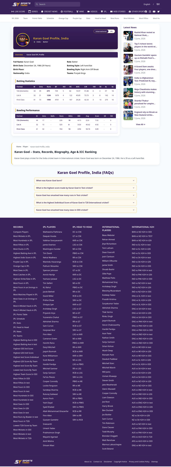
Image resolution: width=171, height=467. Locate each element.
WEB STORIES (117, 11)
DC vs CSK (77, 232)
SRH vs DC (77, 301)
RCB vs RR (77, 412)
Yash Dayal (48, 403)
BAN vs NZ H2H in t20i (142, 241)
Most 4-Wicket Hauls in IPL (25, 306)
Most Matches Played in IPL (25, 295)
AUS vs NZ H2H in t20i (141, 382)
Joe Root (106, 402)
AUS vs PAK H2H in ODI (142, 429)
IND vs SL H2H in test (141, 245)
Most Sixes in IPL (20, 271)
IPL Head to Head (21, 328)
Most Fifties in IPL (21, 245)
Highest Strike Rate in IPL (24, 279)
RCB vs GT (77, 326)
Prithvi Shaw (48, 301)
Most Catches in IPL (22, 275)
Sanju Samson (49, 373)
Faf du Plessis (49, 377)
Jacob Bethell (49, 292)
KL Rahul (47, 288)
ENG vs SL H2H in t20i (141, 301)
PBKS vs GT (77, 318)
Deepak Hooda (49, 236)
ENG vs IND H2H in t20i (142, 339)
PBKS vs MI (77, 382)
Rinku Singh (107, 317)
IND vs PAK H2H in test (142, 271)
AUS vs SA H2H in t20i (141, 373)
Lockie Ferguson (50, 386)
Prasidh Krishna (109, 300)
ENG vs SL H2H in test (141, 296)
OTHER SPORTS (137, 11)
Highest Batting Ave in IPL (24, 254)
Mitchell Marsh (108, 368)
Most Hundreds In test (23, 400)
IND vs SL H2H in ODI (141, 254)
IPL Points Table (20, 315)
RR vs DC (76, 292)
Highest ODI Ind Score (23, 349)
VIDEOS (92, 11)
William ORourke (109, 261)
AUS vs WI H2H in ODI (141, 356)
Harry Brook (107, 406)
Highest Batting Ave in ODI (25, 340)
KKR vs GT (77, 305)
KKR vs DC (77, 275)
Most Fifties (143, 18)
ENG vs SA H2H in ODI (141, 318)
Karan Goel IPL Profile (35, 54)
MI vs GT (76, 313)
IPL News (17, 332)
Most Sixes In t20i (21, 409)
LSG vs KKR (77, 335)
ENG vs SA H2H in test (141, 309)
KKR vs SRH (78, 356)
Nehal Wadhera (50, 258)
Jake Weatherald (109, 385)
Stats (88, 18)
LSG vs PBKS (78, 365)
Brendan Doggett (110, 436)
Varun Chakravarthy (111, 325)
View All (140, 124)
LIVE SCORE (18, 11)
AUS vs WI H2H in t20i (141, 352)
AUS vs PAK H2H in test (142, 433)
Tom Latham (107, 248)
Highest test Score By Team (25, 366)
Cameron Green (50, 339)
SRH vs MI (77, 394)
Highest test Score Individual (26, 357)
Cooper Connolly (50, 382)
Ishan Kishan (108, 347)
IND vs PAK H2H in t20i (142, 275)
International (101, 31)
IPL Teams (17, 336)
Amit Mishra (48, 441)
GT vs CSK (77, 236)
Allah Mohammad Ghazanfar (56, 412)
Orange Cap (63, 18)
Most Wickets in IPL (22, 236)
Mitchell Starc (108, 364)
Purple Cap (77, 18)
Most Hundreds (159, 18)
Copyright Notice (120, 462)
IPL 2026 (15, 18)
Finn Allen (47, 335)
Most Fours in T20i (21, 422)
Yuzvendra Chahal (51, 318)
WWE (80, 11)
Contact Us (97, 462)
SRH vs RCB (78, 420)
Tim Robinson (108, 423)
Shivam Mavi (48, 446)
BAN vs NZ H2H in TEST (142, 236)
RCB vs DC (77, 296)
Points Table (37, 18)
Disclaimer (108, 462)
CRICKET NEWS (49, 11)
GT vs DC (76, 271)
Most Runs (115, 18)
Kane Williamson (50, 356)
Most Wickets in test (22, 434)
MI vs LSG (77, 360)
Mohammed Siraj (109, 282)
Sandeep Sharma (50, 390)
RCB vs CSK (77, 262)
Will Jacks (106, 372)
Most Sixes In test (21, 413)
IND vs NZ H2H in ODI (141, 292)
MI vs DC (76, 283)
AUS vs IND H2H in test (142, 390)
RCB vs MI (77, 390)
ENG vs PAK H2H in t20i (142, 326)
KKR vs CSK (77, 241)
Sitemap (154, 462)
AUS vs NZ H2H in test (141, 424)
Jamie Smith (107, 265)
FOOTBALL (67, 11)
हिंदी (158, 4)
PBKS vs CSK (78, 254)
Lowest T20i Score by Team (25, 426)
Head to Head (100, 18)
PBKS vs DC (78, 288)
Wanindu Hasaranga (52, 262)
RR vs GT (76, 322)
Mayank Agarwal (50, 437)
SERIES (32, 11)
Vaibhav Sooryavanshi (52, 241)
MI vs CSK (77, 249)
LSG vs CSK (77, 245)
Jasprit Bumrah (49, 352)
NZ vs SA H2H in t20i (141, 416)
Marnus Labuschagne (111, 445)
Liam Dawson (108, 398)
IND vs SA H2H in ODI (141, 266)
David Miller (48, 296)
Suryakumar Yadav (110, 304)
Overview (19, 54)
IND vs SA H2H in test (141, 258)
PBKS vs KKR (78, 343)
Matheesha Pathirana (52, 232)
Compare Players (20, 232)
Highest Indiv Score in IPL (24, 258)
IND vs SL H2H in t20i (141, 249)
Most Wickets (129, 18)
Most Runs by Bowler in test (25, 417)
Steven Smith (108, 381)
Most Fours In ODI (21, 387)
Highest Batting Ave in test (25, 345)
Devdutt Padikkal (109, 359)
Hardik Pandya (49, 365)
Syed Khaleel (48, 407)
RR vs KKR (77, 347)
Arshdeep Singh (50, 309)
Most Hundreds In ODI (23, 396)
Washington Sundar (52, 249)
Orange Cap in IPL (21, 266)
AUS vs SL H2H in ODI (141, 365)
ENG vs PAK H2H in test (142, 322)
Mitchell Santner (50, 369)
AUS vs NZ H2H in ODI (141, 386)
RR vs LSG (77, 369)
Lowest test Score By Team (25, 370)
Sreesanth (47, 424)
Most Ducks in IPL (21, 249)
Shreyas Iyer (48, 305)
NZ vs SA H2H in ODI (141, 420)
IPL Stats (17, 323)
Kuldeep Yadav (108, 295)
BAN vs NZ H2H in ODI (142, 232)
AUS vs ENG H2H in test (142, 403)
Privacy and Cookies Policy (139, 462)
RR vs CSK (77, 258)
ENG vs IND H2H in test (142, 335)
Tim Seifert (48, 283)
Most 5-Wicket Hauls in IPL (25, 310)
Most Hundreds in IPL (23, 241)
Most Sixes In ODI (21, 404)
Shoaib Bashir (108, 270)
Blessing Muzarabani (111, 291)
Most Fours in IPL (21, 283)
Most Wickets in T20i (22, 439)
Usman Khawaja (109, 376)
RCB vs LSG (77, 373)
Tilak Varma (107, 312)
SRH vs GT (77, 330)
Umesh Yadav (49, 429)
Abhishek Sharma (51, 322)
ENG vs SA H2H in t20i (141, 313)
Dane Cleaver (108, 428)
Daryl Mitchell (49, 347)
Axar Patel (106, 334)
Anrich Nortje (49, 275)
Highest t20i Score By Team (25, 362)
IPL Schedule (19, 319)
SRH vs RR (77, 416)
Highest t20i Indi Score (23, 353)
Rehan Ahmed (108, 240)
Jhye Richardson (109, 244)
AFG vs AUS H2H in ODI (142, 441)
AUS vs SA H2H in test (141, 369)
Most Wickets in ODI (22, 430)
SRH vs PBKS (78, 407)
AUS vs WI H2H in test (141, 347)
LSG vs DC (77, 279)
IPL (104, 11)
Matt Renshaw (108, 440)
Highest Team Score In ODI (25, 375)
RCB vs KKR (78, 352)
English (147, 4)
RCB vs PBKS (78, 403)
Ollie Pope (106, 274)
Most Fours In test (21, 392)
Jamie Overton (49, 245)
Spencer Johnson (50, 271)
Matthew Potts (108, 278)
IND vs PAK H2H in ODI (142, 279)
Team (25, 18)
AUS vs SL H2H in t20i (141, 360)
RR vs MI (76, 386)
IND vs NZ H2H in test (141, 283)
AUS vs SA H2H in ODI (141, 377)
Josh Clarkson (108, 257)
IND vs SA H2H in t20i (141, 262)
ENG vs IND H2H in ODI (142, 343)
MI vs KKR (77, 339)
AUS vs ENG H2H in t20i (142, 407)
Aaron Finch (48, 399)
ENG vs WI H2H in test (141, 446)
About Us (88, 462)
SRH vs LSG (78, 377)
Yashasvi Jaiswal (50, 279)
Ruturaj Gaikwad (50, 394)
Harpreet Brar (49, 330)
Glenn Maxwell (108, 389)
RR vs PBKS (77, 399)
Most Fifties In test (21, 383)
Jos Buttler (106, 415)
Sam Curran (48, 326)
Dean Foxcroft (108, 253)
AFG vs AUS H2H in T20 (142, 437)
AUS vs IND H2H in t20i (142, 394)
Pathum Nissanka (51, 266)
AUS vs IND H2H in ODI (142, 399)
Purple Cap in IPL (20, 262)
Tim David (47, 254)
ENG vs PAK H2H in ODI (142, 330)
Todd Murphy (108, 432)
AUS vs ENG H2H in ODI (142, 412)
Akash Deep (107, 351)
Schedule (50, 18)
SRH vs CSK (78, 266)
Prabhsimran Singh (51, 433)
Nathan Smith (108, 338)
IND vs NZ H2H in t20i (141, 288)
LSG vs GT (77, 309)
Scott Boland (48, 360)
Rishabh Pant (108, 355)
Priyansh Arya (49, 313)
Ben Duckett (107, 411)
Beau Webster (108, 236)
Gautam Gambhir (50, 420)
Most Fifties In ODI (21, 379)
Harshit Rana (49, 343)
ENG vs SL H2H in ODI (141, 305)
